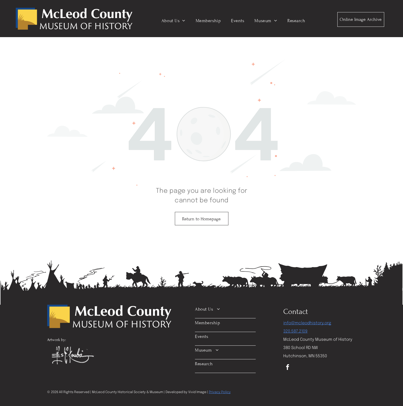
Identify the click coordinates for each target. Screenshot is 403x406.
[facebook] (287, 368)
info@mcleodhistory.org (307, 323)
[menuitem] (173, 21)
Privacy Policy (220, 392)
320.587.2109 (295, 331)
